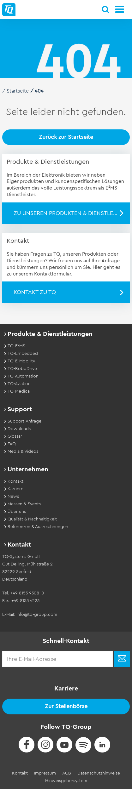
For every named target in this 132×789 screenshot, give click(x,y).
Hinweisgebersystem (66, 781)
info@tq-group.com (36, 614)
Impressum (45, 773)
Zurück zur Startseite (66, 137)
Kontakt (20, 773)
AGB (66, 773)
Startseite (18, 91)
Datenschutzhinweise (98, 773)
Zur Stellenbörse (66, 706)
